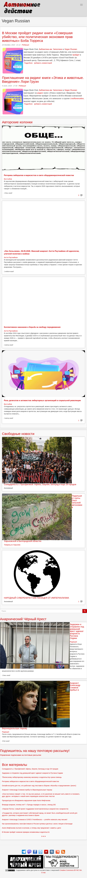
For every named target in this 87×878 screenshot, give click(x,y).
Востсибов (8, 179)
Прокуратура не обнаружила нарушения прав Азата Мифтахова (26, 800)
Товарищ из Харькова (12, 545)
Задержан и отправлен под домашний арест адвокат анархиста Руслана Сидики (77, 631)
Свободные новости (18, 434)
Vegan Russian (71, 49)
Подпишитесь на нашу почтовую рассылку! (35, 751)
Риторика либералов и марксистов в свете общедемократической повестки (39, 175)
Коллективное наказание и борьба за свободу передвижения (32, 327)
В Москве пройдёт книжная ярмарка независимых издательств (25, 832)
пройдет (75, 55)
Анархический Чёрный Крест (23, 619)
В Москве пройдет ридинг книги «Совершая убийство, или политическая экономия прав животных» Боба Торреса (37, 37)
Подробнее (28, 63)
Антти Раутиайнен (11, 257)
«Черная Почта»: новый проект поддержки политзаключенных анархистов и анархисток (35, 809)
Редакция (25, 45)
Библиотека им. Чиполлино (50, 49)
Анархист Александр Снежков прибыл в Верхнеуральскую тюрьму (27, 790)
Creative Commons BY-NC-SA (71, 870)
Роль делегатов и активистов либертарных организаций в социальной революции (42, 400)
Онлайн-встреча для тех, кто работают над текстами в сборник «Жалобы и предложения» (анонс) (39, 786)
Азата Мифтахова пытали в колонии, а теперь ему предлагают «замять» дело (31, 828)
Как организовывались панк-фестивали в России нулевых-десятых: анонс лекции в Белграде (37, 824)
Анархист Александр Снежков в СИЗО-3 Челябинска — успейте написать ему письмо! (34, 819)
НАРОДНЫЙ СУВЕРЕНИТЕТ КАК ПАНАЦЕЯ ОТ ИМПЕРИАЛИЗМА (36, 598)
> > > (43, 836)
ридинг (40, 93)
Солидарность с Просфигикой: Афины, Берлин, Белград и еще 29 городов (40, 484)
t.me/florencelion (77, 98)
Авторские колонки (17, 122)
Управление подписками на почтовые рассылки (20, 755)
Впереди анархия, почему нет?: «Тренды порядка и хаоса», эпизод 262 (29, 805)
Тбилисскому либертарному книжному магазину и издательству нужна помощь (32, 777)
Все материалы (14, 765)
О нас (43, 872)
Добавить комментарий (43, 63)
